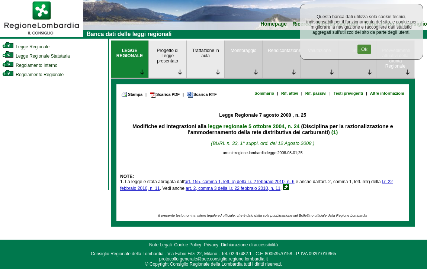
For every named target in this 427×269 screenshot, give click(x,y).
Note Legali (160, 244)
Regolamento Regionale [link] (33, 74)
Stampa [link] (131, 94)
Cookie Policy (187, 244)
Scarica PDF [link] (165, 95)
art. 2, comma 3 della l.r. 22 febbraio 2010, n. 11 (233, 188)
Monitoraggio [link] (243, 50)
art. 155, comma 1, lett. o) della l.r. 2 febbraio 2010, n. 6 (240, 181)
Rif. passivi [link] (316, 93)
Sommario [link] (264, 93)
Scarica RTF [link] (201, 95)
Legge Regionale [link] (25, 46)
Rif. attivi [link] (289, 93)
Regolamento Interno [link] (29, 65)
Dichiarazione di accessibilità (249, 244)
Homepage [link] (273, 24)
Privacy (211, 244)
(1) (334, 132)
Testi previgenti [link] (348, 93)
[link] (41, 35)
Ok (364, 49)
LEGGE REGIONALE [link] (129, 53)
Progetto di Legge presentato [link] (168, 56)
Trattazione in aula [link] (205, 53)
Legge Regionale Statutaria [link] (36, 56)
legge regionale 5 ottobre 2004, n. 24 (253, 126)
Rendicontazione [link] (284, 50)
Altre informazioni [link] (387, 93)
